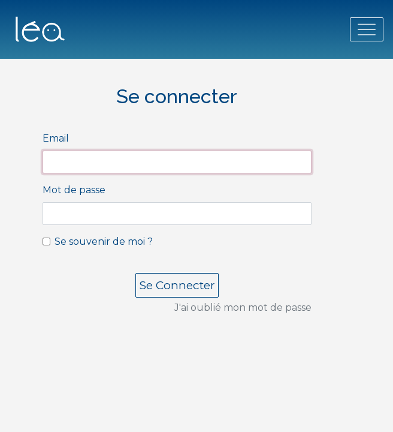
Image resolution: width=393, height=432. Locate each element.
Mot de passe (74, 190)
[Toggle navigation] (366, 29)
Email (56, 138)
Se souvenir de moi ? (104, 241)
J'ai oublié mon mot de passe (243, 307)
